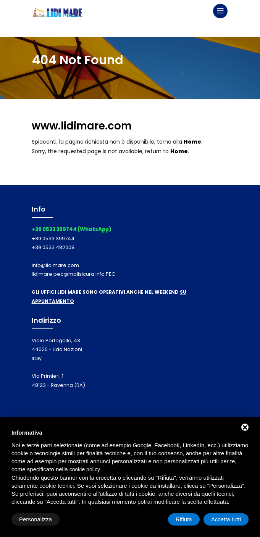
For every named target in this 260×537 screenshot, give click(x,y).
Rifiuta (184, 519)
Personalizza (35, 519)
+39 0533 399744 (53, 238)
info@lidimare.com (55, 265)
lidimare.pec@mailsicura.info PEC (73, 274)
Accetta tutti (226, 519)
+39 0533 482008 (53, 247)
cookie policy (84, 469)
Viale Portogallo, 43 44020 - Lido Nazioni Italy (57, 349)
